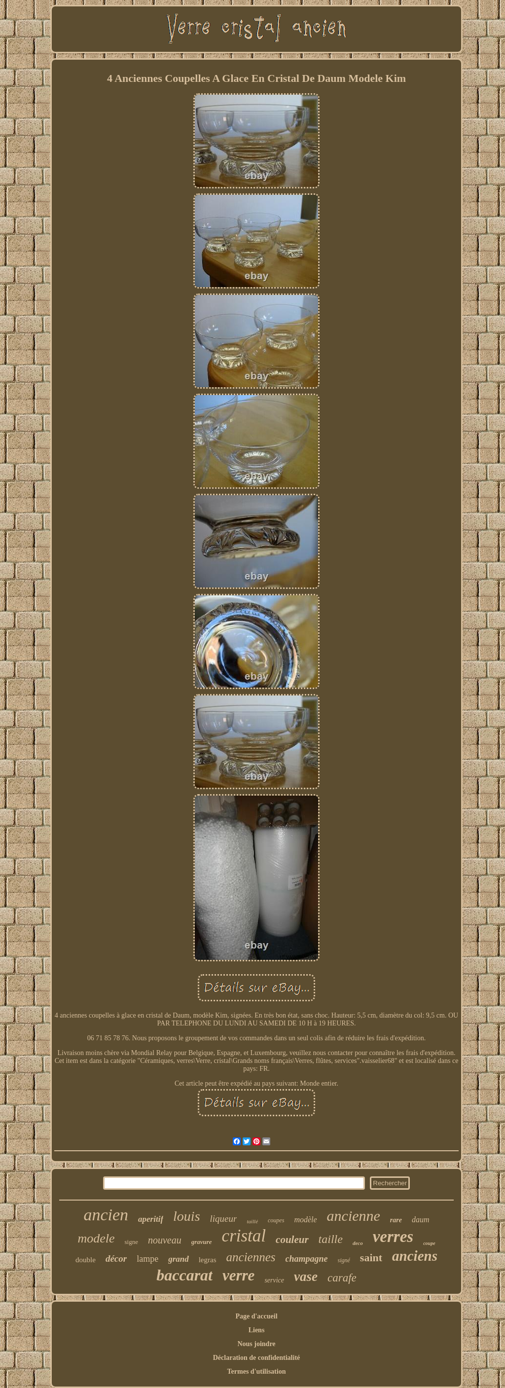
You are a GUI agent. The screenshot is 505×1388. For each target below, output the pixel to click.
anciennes (251, 1257)
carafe (342, 1278)
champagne (307, 1259)
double (85, 1260)
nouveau (164, 1240)
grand (178, 1259)
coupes (276, 1220)
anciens (414, 1256)
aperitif (150, 1219)
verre (238, 1275)
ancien (105, 1214)
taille (331, 1239)
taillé (252, 1221)
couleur (292, 1239)
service (274, 1280)
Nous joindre (256, 1344)
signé (344, 1260)
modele (95, 1238)
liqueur (223, 1218)
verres (393, 1236)
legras (207, 1260)
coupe (429, 1243)
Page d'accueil (256, 1316)
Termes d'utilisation (256, 1371)
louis (186, 1216)
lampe (147, 1259)
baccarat (184, 1275)
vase (306, 1276)
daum (421, 1219)
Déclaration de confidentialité (256, 1357)
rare (396, 1220)
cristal (244, 1235)
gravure (201, 1241)
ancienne (353, 1215)
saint (371, 1257)
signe (131, 1241)
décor (116, 1258)
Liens (257, 1330)
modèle (305, 1219)
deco (358, 1243)
